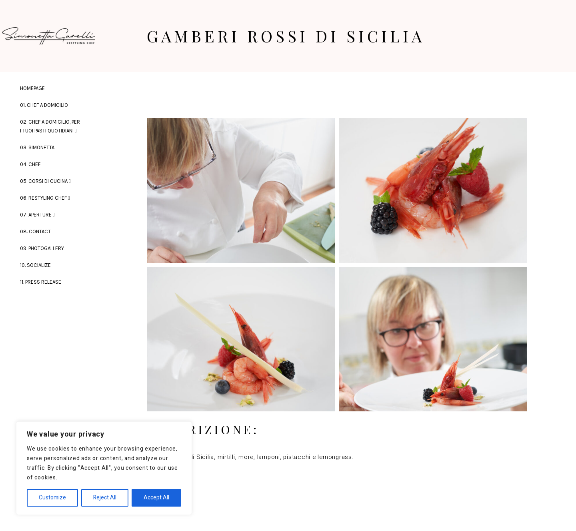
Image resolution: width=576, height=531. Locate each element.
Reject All (104, 497)
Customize (52, 497)
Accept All (156, 497)
